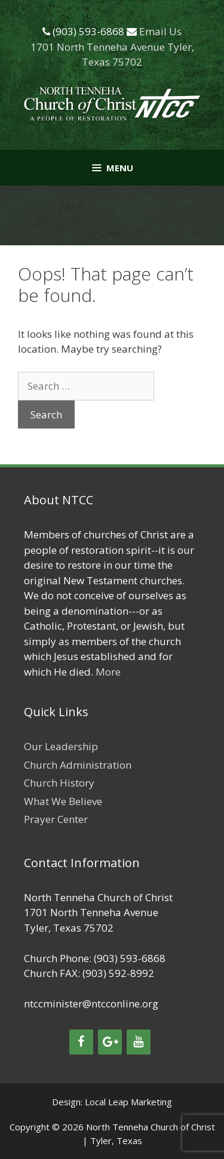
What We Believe (63, 801)
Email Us (160, 31)
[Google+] (110, 1042)
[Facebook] (81, 1042)
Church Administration (77, 765)
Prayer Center (56, 819)
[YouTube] (139, 1042)
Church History (59, 783)
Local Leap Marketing (128, 1102)
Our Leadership (61, 746)
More (108, 672)
